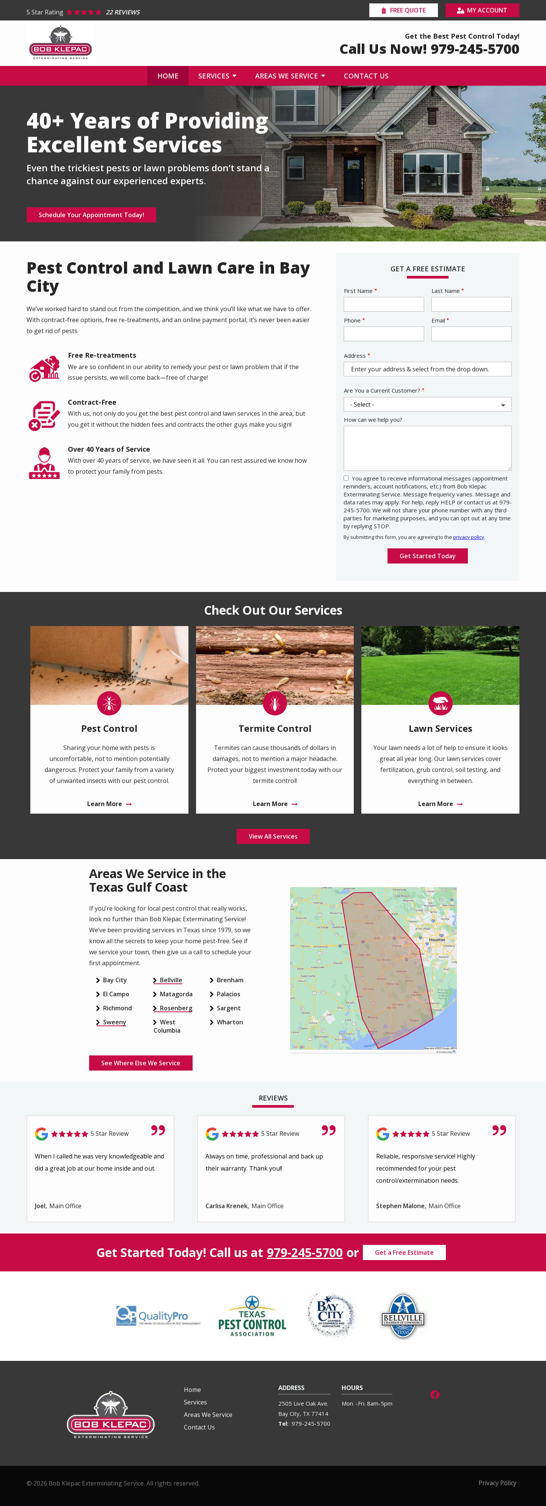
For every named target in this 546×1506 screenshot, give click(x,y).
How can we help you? (373, 419)
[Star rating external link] (150, 12)
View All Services (273, 836)
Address (355, 355)
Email (438, 320)
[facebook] (434, 1393)
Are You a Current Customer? (382, 390)
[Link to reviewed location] (100, 1134)
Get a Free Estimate (404, 1252)
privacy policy (468, 537)
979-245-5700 (305, 1252)
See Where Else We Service (140, 1063)
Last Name (445, 290)
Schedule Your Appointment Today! (91, 215)
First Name (358, 290)
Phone (352, 320)
